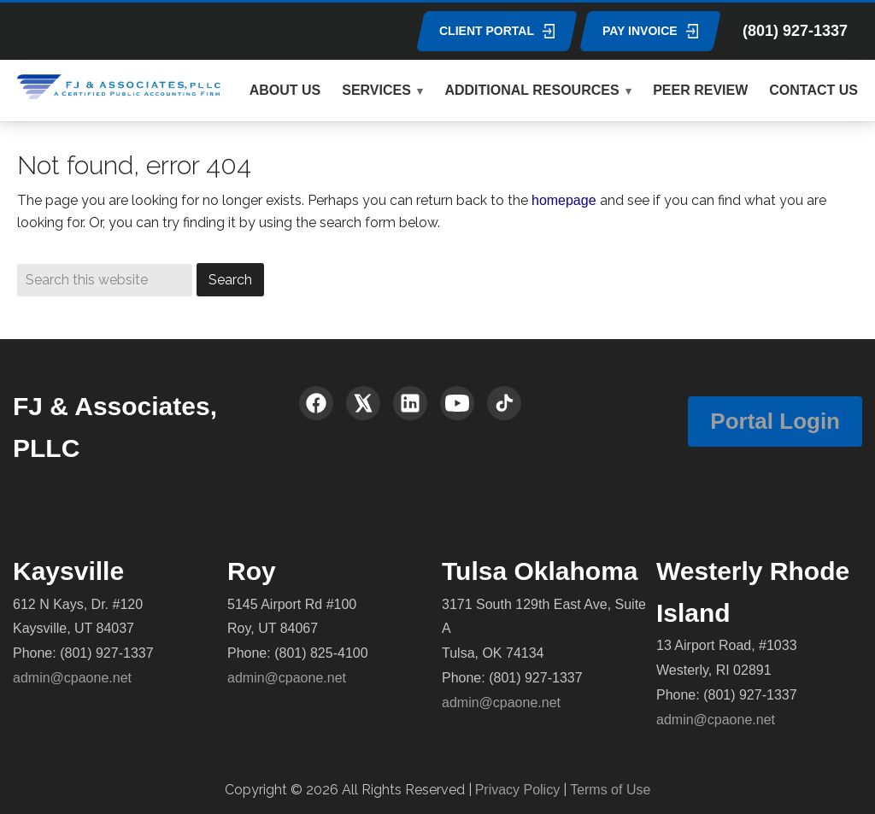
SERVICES (376, 90)
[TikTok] (504, 403)
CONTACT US (813, 90)
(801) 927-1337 (795, 30)
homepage (563, 200)
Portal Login (775, 421)
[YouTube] (457, 403)
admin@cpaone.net (72, 678)
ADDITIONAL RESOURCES (531, 90)
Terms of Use (610, 789)
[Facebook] (316, 403)
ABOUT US (285, 90)
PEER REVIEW (700, 90)
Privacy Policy (518, 789)
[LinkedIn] (410, 403)
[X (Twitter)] (363, 403)
